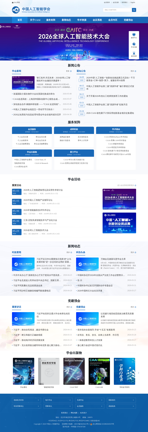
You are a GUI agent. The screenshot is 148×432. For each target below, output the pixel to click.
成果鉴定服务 (65, 137)
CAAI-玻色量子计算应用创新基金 (116, 151)
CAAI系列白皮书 (21, 167)
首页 (19, 20)
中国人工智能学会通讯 (23, 160)
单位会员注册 (41, 137)
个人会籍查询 (23, 140)
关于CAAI (35, 20)
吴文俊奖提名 (83, 137)
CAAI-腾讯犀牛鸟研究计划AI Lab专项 (116, 154)
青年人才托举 (83, 140)
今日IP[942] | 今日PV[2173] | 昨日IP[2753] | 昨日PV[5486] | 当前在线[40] (74, 421)
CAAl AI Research (41, 163)
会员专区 (112, 20)
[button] (71, 58)
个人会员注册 (23, 137)
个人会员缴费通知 (23, 144)
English (133, 2)
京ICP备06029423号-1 (82, 424)
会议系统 (97, 20)
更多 (69, 71)
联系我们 (125, 2)
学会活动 (74, 179)
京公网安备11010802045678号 (103, 424)
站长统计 (83, 413)
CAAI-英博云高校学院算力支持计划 (74, 163)
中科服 (73, 427)
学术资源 (81, 20)
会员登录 (107, 2)
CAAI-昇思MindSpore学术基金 (116, 137)
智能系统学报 (19, 163)
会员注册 (116, 2)
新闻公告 (74, 65)
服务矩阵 (50, 20)
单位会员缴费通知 (41, 144)
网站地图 (74, 413)
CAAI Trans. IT (40, 160)
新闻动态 (66, 20)
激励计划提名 (65, 140)
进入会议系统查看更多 (126, 185)
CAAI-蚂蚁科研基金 (116, 144)
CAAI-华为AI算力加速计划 (74, 160)
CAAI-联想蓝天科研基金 (116, 147)
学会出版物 (74, 353)
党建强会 (128, 20)
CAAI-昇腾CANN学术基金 (116, 140)
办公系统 (16, 2)
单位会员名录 (41, 140)
